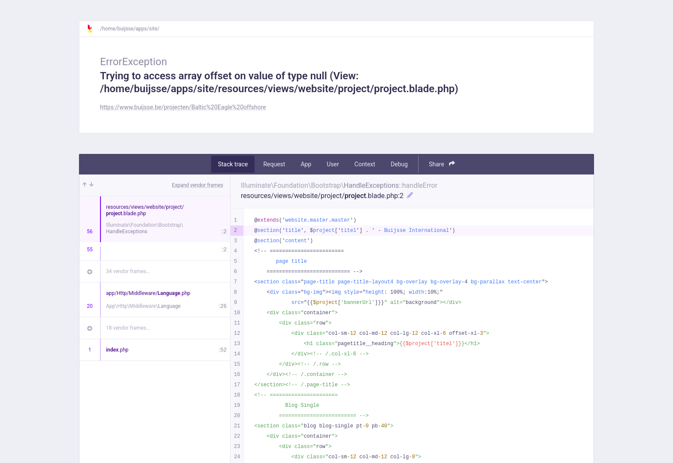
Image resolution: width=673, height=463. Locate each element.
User (333, 164)
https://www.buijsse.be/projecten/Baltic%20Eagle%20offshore (183, 107)
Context (365, 164)
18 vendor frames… (127, 328)
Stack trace (233, 164)
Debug (399, 164)
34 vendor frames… (127, 271)
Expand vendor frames (197, 185)
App (305, 164)
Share (442, 164)
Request (274, 164)
